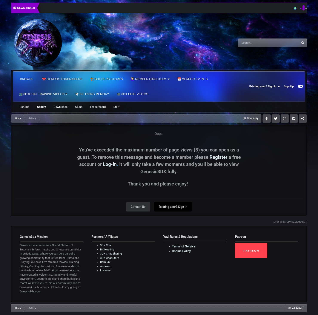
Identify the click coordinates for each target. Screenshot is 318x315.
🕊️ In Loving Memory (92, 94)
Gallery (41, 106)
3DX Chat (106, 245)
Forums (24, 106)
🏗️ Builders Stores (106, 78)
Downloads (61, 106)
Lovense (105, 270)
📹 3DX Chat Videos (132, 94)
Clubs (78, 106)
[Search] (257, 43)
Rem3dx (105, 262)
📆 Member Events (193, 78)
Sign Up (289, 86)
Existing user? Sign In (264, 86)
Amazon (105, 266)
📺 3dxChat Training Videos (43, 94)
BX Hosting (107, 249)
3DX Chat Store (109, 257)
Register (218, 157)
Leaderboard (98, 106)
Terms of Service (183, 246)
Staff (117, 106)
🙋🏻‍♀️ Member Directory (150, 78)
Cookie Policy (181, 251)
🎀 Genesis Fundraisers (62, 78)
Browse (26, 78)
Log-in (110, 164)
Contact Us (138, 206)
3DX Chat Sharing (111, 253)
